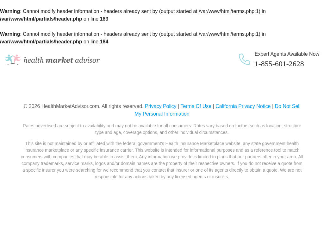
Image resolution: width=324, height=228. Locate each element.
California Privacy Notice (243, 106)
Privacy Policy (161, 106)
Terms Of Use (195, 106)
